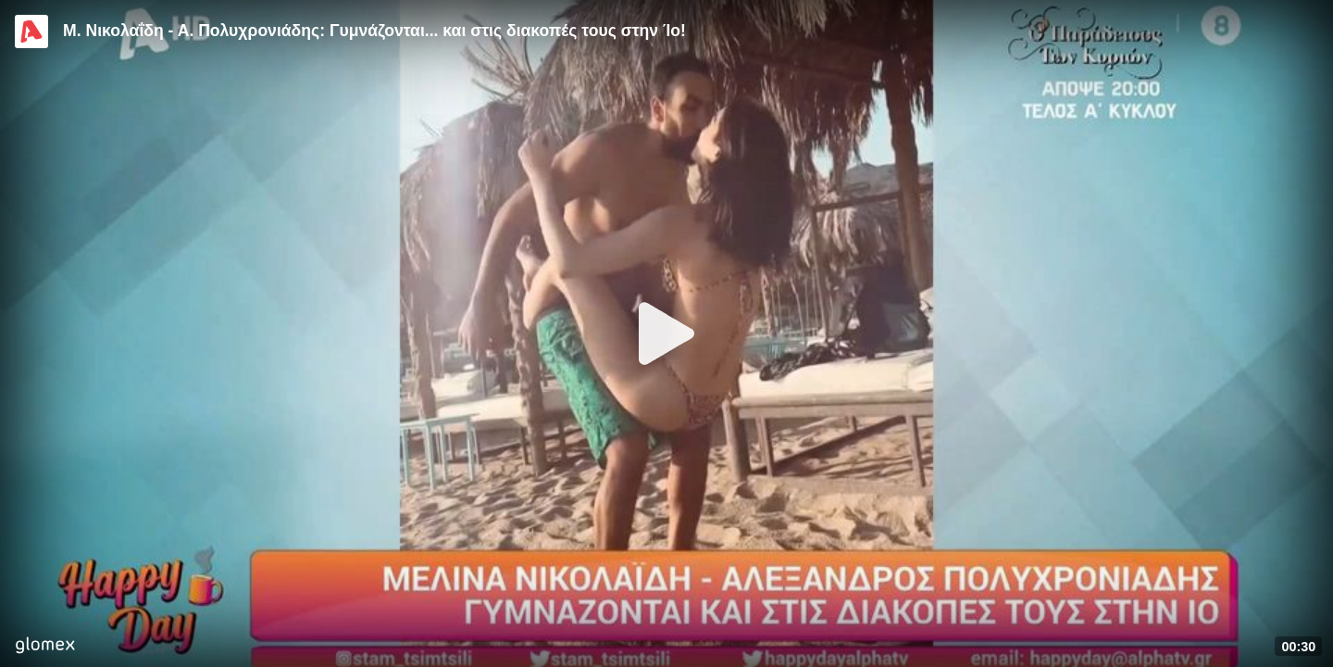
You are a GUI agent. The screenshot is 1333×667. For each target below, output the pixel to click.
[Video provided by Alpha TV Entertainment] (31, 31)
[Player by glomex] (45, 647)
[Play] (666, 333)
